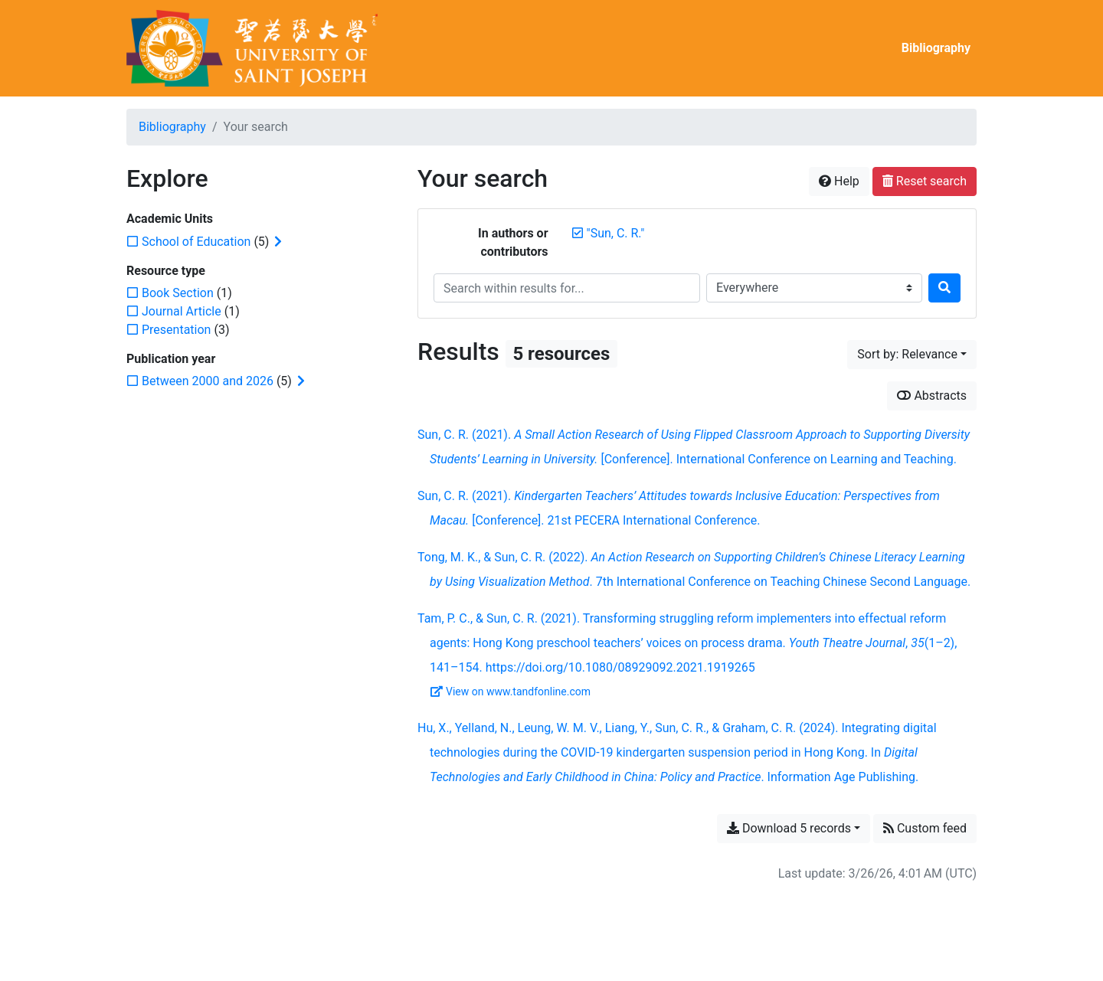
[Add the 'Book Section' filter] (178, 293)
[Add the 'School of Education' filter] (196, 241)
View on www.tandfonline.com (510, 691)
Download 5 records (789, 828)
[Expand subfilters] (278, 242)
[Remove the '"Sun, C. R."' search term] (616, 233)
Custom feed (925, 828)
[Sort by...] (912, 354)
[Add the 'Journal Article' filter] (181, 311)
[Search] (944, 287)
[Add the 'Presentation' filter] (176, 329)
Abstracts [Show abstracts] (932, 395)
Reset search (924, 181)
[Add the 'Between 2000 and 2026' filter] (207, 381)
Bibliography (936, 48)
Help (839, 181)
